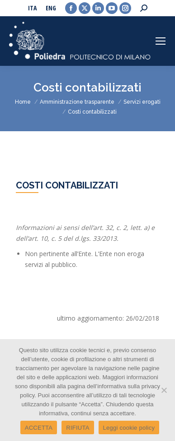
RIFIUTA (77, 427)
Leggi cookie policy (129, 427)
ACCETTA (38, 427)
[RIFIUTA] (163, 390)
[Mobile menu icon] (160, 41)
